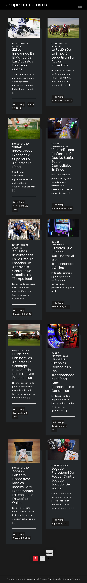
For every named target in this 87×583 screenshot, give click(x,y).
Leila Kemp (19, 104)
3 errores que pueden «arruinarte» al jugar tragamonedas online (62, 258)
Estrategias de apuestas (20, 45)
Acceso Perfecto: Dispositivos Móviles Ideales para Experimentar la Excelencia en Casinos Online (22, 487)
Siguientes (49, 554)
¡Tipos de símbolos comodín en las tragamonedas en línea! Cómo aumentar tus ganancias (62, 375)
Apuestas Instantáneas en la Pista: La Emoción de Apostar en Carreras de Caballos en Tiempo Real (23, 265)
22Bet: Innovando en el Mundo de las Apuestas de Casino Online (23, 59)
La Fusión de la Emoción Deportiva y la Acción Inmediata (62, 57)
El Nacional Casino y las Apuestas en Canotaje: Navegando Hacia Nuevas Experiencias (23, 366)
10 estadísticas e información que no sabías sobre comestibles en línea (62, 160)
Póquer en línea (20, 144)
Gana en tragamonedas (59, 354)
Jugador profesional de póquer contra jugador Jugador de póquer (63, 478)
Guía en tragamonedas (59, 145)
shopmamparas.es (26, 5)
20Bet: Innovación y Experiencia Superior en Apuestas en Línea (22, 157)
